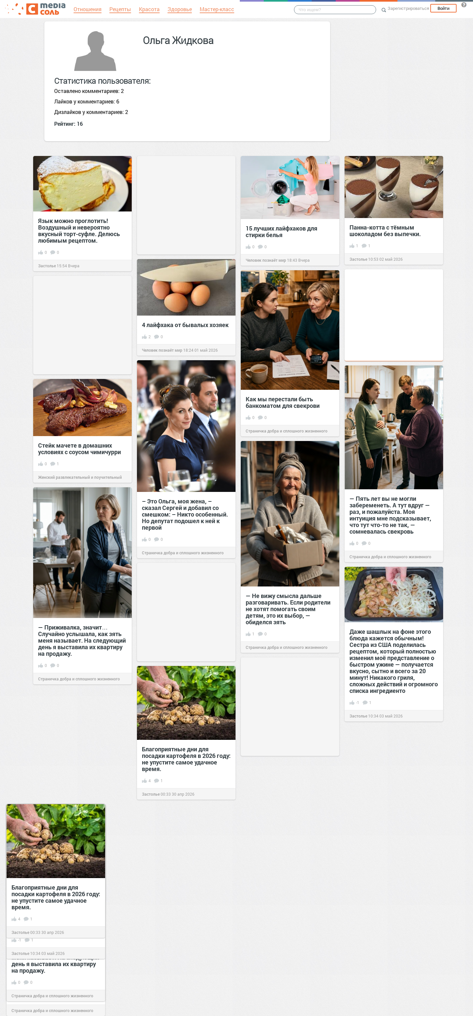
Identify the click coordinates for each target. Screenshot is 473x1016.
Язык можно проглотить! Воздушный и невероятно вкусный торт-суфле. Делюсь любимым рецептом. (79, 230)
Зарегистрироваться (408, 8)
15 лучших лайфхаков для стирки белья (281, 231)
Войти (443, 8)
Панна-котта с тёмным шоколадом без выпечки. (385, 230)
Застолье (47, 265)
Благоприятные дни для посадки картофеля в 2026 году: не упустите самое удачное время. (55, 897)
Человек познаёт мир (266, 260)
